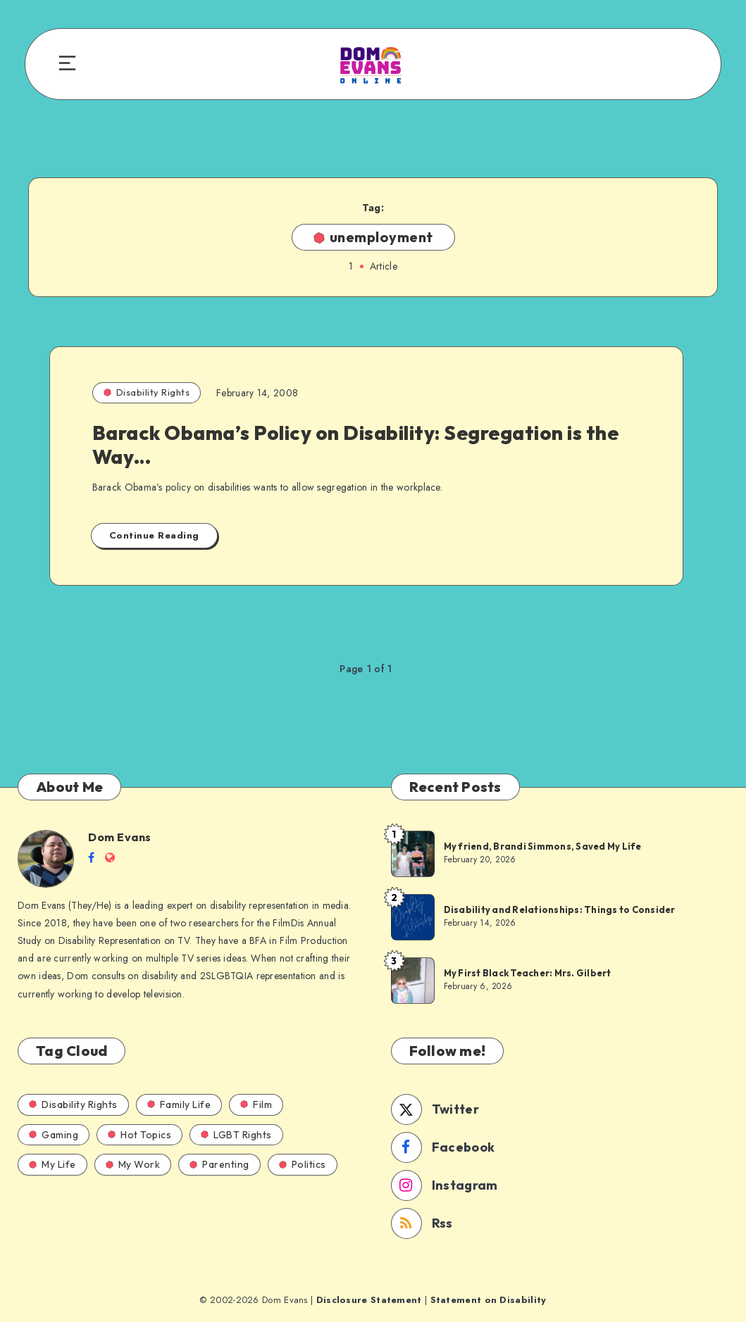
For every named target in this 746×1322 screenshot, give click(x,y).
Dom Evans (119, 837)
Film (256, 1104)
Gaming (53, 1134)
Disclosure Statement (369, 1300)
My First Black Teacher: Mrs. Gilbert (527, 972)
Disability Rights (147, 392)
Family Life (179, 1104)
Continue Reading (154, 535)
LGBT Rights (236, 1134)
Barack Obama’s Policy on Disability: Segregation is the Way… (355, 444)
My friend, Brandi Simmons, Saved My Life (543, 846)
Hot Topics (139, 1134)
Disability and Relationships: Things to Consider (560, 909)
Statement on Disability (488, 1300)
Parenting (219, 1164)
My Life (52, 1164)
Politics (302, 1164)
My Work (133, 1164)
